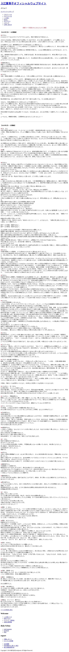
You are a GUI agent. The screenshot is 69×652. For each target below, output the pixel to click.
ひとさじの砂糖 (8, 641)
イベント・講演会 (9, 620)
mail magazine (8, 629)
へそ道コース (8, 617)
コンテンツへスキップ (7, 11)
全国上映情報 (8, 622)
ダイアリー (7, 21)
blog (5, 632)
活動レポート (8, 639)
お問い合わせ (8, 24)
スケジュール (8, 16)
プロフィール (8, 14)
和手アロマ (7, 618)
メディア (6, 23)
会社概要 (6, 644)
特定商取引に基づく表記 (11, 645)
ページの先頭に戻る (7, 610)
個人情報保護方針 (9, 647)
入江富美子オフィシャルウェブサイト (23, 3)
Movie (5, 19)
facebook (6, 630)
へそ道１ (6, 18)
